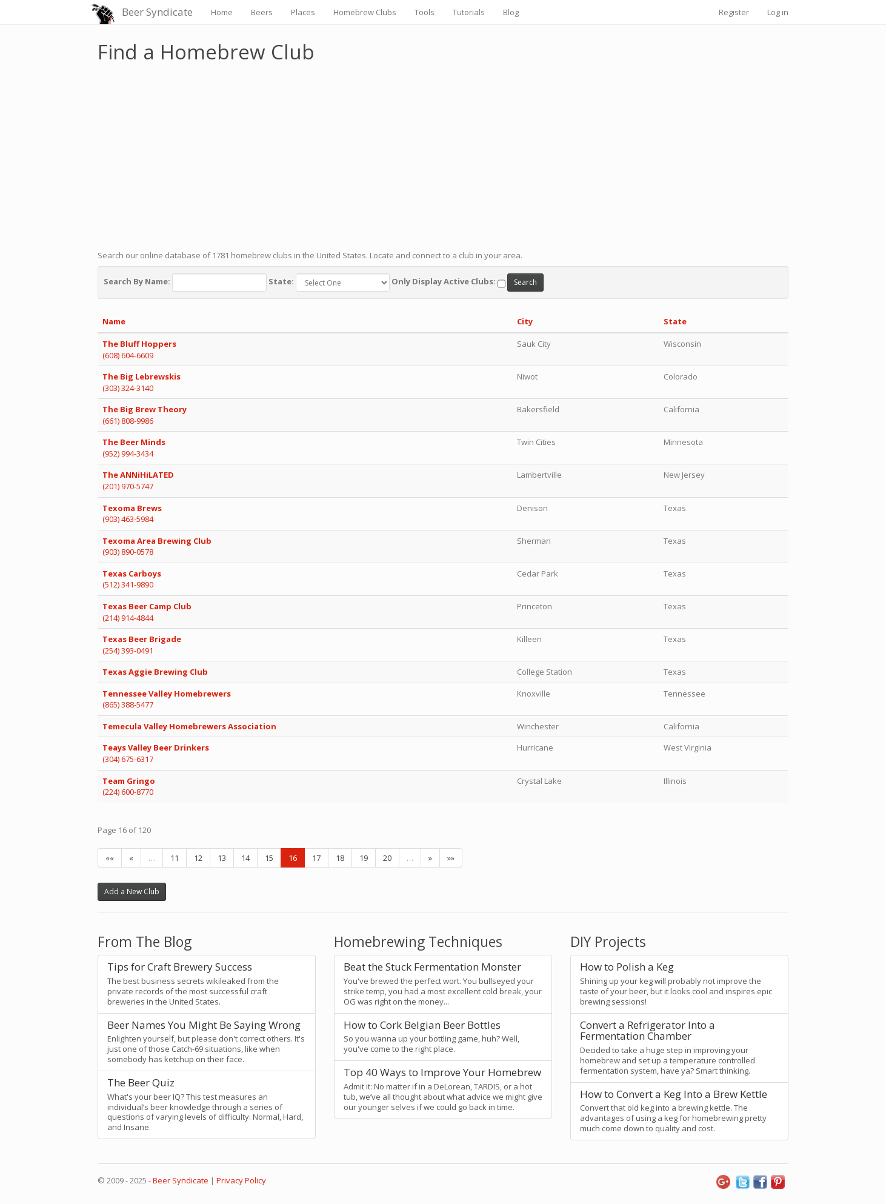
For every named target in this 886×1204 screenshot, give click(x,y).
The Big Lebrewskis (141, 376)
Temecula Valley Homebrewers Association (189, 726)
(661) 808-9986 (127, 420)
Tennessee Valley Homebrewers (166, 693)
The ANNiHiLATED (138, 474)
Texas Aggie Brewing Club (155, 671)
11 (174, 857)
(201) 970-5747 (127, 486)
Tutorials (469, 12)
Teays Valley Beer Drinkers (155, 747)
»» (451, 857)
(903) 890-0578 (127, 551)
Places (303, 12)
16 (292, 857)
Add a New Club (131, 891)
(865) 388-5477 (127, 704)
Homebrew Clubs (364, 12)
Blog (511, 12)
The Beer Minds (133, 441)
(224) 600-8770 (127, 791)
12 (198, 857)
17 (316, 857)
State (675, 321)
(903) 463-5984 (127, 518)
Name (113, 321)
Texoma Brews (132, 508)
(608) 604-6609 (127, 355)
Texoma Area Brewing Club (157, 540)
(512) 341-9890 (127, 584)
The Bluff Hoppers (139, 343)
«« (109, 857)
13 (222, 857)
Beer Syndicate (157, 12)
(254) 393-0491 (127, 650)
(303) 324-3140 (127, 388)
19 (363, 857)
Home (222, 12)
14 (245, 857)
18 (340, 857)
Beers (262, 12)
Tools (425, 12)
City (525, 321)
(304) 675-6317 (127, 759)
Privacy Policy (241, 1180)
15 (269, 857)
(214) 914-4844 (127, 617)
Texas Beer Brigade (141, 639)
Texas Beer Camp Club (147, 606)
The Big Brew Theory (144, 409)
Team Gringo (128, 780)
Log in (777, 12)
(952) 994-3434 (127, 453)
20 (387, 857)
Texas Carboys (131, 573)
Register (734, 12)
